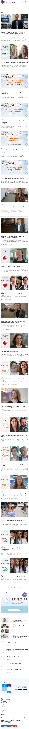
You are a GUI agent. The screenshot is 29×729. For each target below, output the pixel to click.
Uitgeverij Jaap (3, 706)
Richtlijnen (2, 711)
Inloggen (19, 1)
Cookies (6, 722)
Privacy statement (4, 707)
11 (18, 587)
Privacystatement (12, 722)
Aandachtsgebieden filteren (19, 8)
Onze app (2, 710)
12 (20, 587)
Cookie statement (4, 709)
